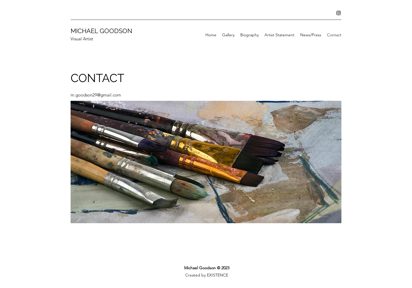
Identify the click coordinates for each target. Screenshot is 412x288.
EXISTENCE (217, 275)
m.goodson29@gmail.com (96, 95)
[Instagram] (338, 13)
